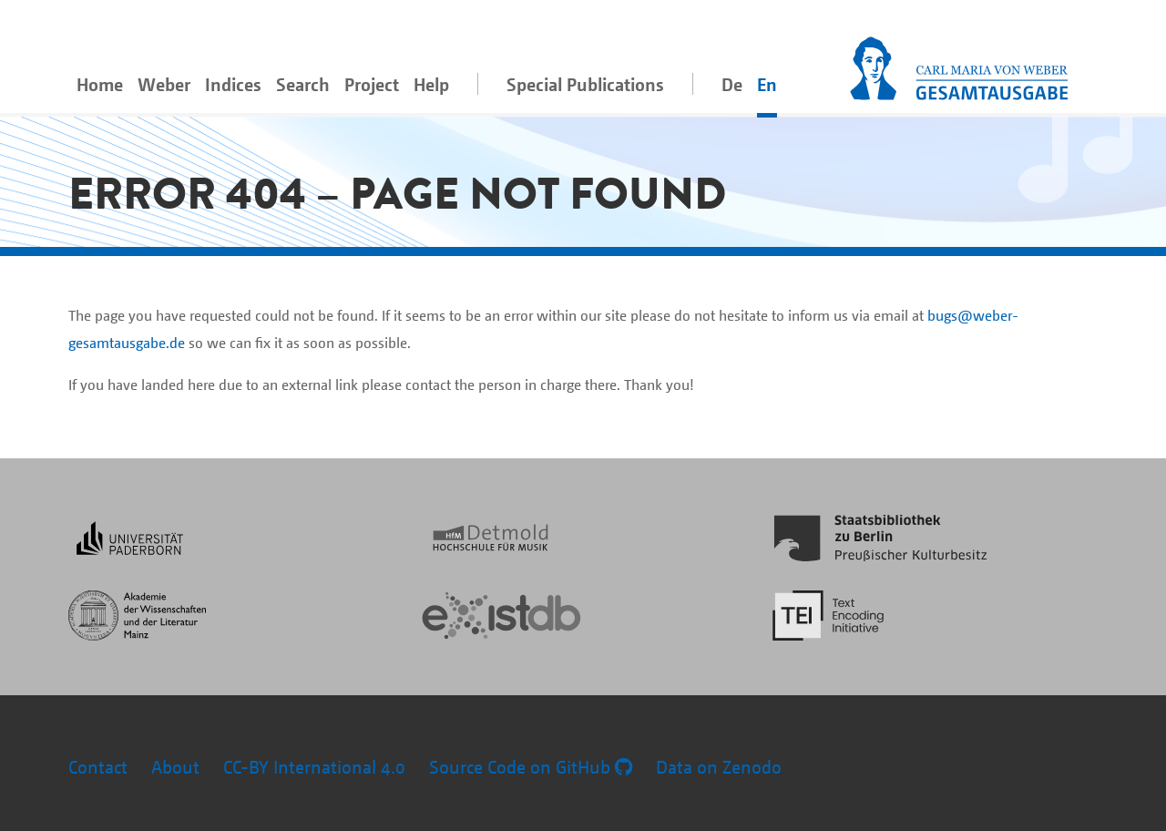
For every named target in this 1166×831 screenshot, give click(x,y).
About (175, 766)
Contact (98, 766)
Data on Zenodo (719, 766)
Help (431, 84)
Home (100, 84)
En (767, 84)
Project (371, 84)
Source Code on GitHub (530, 766)
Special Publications (585, 84)
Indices (233, 84)
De (731, 84)
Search (303, 84)
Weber (164, 84)
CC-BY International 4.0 (314, 766)
